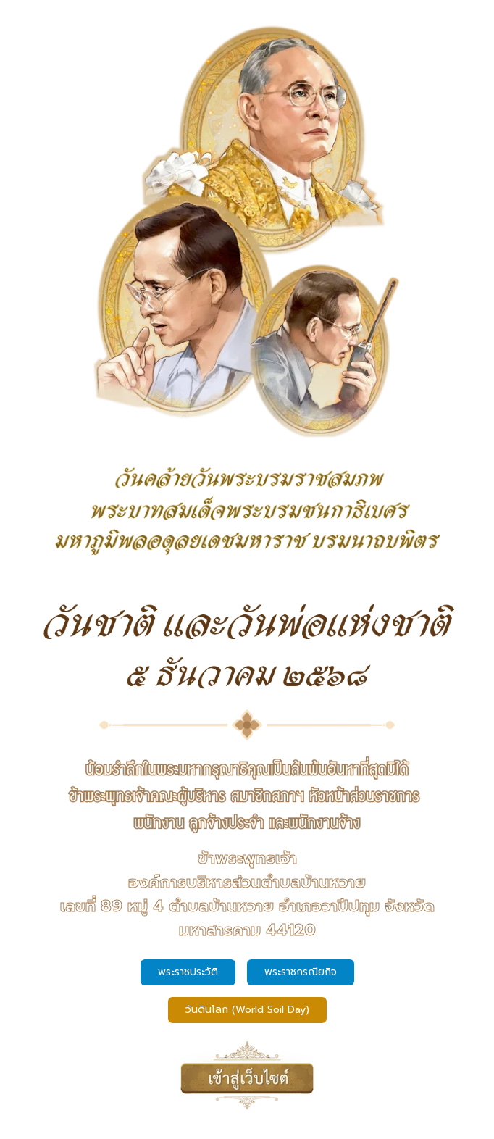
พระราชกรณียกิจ (300, 972)
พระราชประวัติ (188, 972)
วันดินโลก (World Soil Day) (247, 1009)
